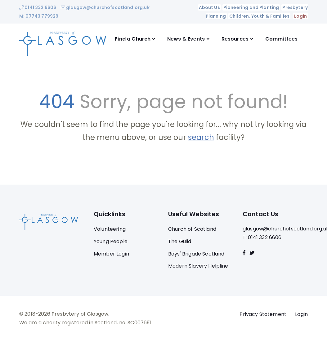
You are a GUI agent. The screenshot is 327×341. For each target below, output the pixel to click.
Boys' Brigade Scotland (196, 253)
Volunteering (110, 229)
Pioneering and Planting (251, 7)
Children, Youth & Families (259, 16)
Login (300, 16)
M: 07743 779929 (38, 16)
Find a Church (132, 38)
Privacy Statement (263, 314)
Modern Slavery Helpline (198, 265)
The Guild (179, 241)
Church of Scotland (192, 229)
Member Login (111, 253)
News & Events (186, 38)
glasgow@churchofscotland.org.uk (105, 7)
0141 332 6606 (37, 7)
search (201, 137)
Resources (235, 38)
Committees (281, 38)
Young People (111, 241)
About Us (209, 7)
